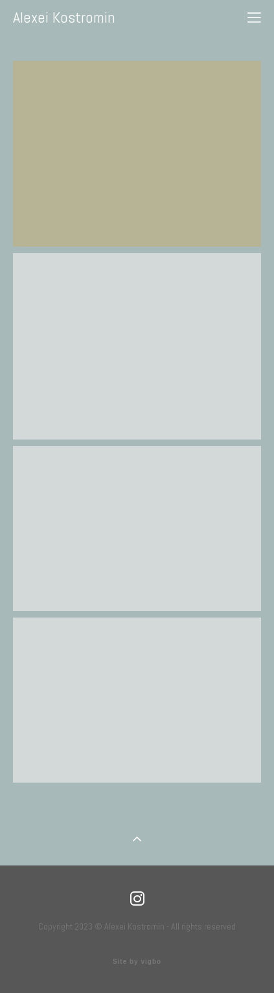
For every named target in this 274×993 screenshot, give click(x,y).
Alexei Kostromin (64, 17)
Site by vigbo (137, 962)
